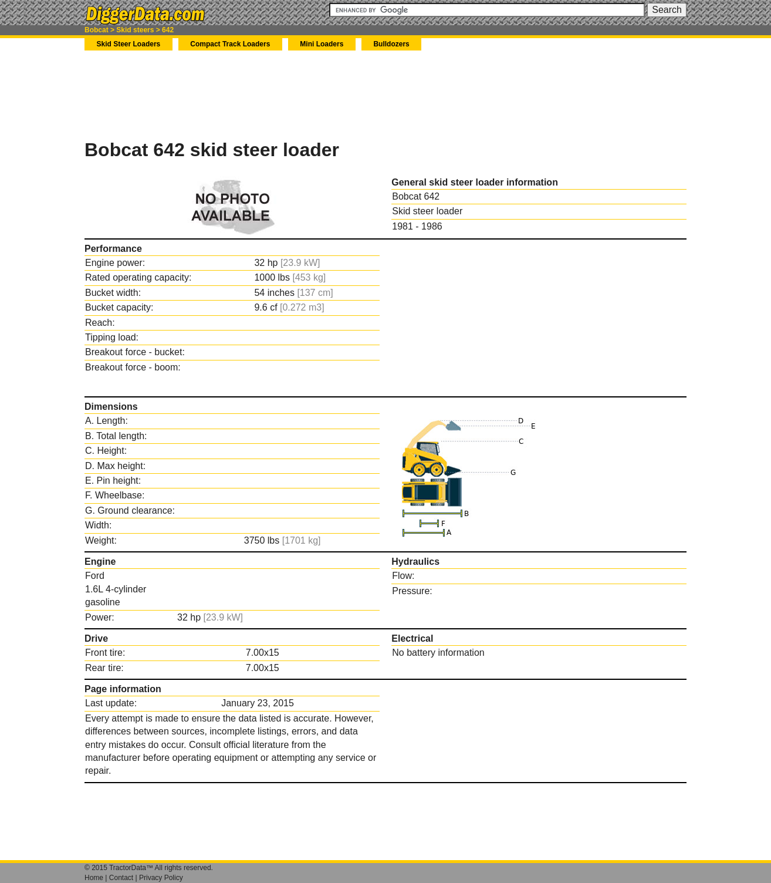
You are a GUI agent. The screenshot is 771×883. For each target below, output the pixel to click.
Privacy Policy (161, 878)
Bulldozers (391, 44)
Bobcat (96, 30)
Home (93, 878)
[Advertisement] (298, 94)
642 (168, 30)
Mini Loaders (321, 44)
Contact (121, 878)
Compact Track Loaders (230, 44)
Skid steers (135, 30)
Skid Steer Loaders (129, 44)
